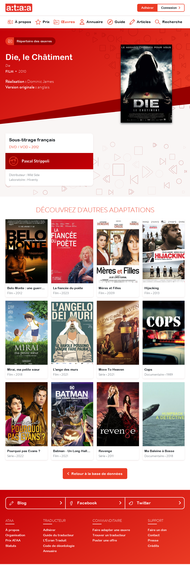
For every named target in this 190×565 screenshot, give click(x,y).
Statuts (10, 546)
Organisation (15, 536)
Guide (116, 22)
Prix (42, 22)
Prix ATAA (13, 541)
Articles (140, 22)
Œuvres (64, 22)
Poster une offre (105, 541)
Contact (154, 536)
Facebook (95, 503)
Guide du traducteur (58, 536)
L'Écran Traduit (54, 541)
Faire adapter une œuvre (111, 530)
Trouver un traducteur (109, 536)
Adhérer (147, 8)
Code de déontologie (58, 546)
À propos (19, 22)
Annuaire (91, 22)
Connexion (171, 8)
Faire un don (157, 530)
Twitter (155, 503)
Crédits (153, 546)
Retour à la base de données (95, 474)
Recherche (168, 22)
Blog (36, 503)
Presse (153, 541)
